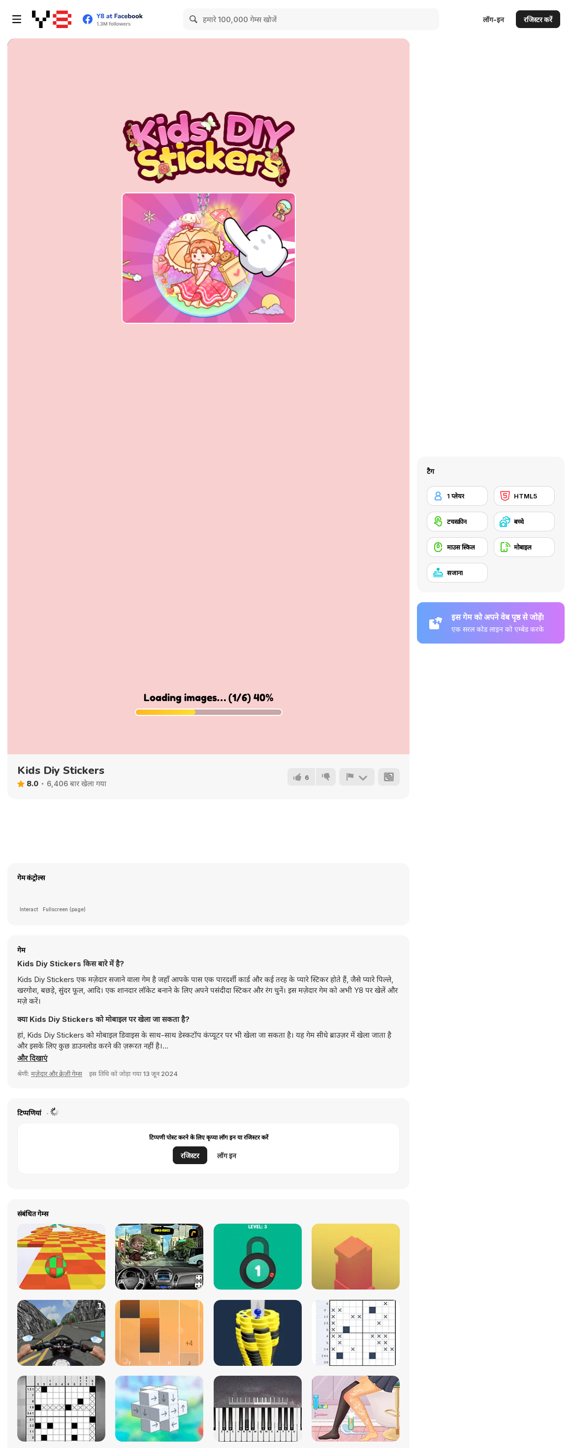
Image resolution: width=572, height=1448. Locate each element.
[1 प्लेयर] (457, 496)
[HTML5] (524, 496)
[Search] (194, 19)
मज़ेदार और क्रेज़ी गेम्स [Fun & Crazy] (56, 1074)
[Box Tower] (356, 1257)
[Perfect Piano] (159, 1333)
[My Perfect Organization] (356, 1409)
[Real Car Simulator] (159, 1257)
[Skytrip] (61, 1257)
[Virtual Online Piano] (258, 1409)
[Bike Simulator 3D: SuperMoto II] (61, 1333)
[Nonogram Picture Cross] (356, 1333)
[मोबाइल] (524, 547)
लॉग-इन (493, 19)
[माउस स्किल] (457, 547)
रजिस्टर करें (538, 19)
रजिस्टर (190, 1155)
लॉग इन (226, 1155)
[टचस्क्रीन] (457, 521)
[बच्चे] (524, 521)
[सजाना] (457, 573)
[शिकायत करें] (357, 777)
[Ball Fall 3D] (258, 1333)
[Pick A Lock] (258, 1257)
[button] (32, 1058)
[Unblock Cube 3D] (159, 1409)
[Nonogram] (61, 1409)
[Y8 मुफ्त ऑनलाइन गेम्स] (52, 19)
